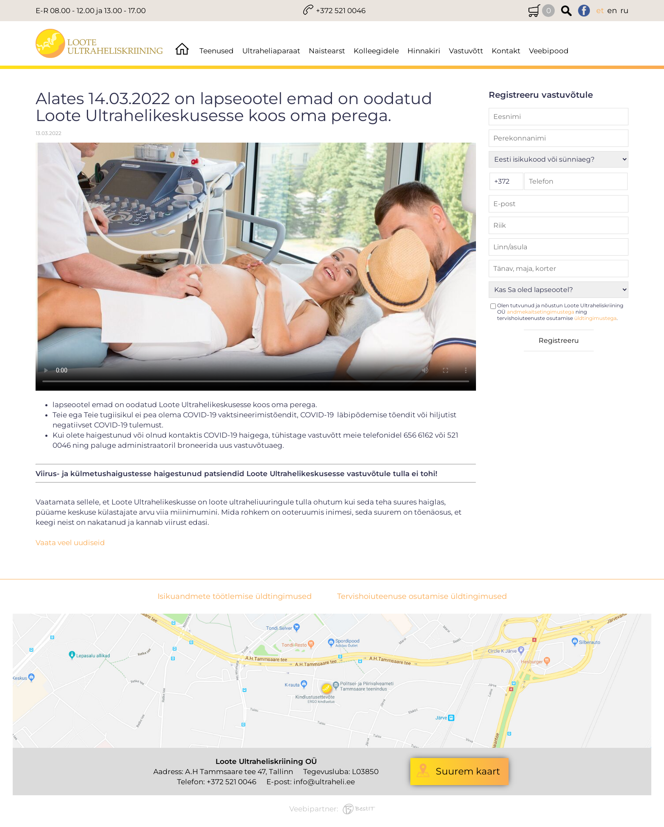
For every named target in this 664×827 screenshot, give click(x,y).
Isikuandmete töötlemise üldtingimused (235, 596)
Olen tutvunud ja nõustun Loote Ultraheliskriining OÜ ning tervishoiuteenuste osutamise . (560, 311)
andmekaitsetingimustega (540, 312)
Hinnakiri (423, 51)
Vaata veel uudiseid (70, 542)
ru (624, 10)
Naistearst (327, 51)
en (612, 10)
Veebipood (549, 51)
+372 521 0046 (340, 10)
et (600, 10)
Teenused (216, 51)
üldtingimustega (595, 318)
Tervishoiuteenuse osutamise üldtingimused (422, 596)
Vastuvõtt (466, 51)
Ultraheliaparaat (271, 51)
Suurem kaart (468, 771)
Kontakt (506, 51)
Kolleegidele (376, 51)
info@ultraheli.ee (324, 781)
